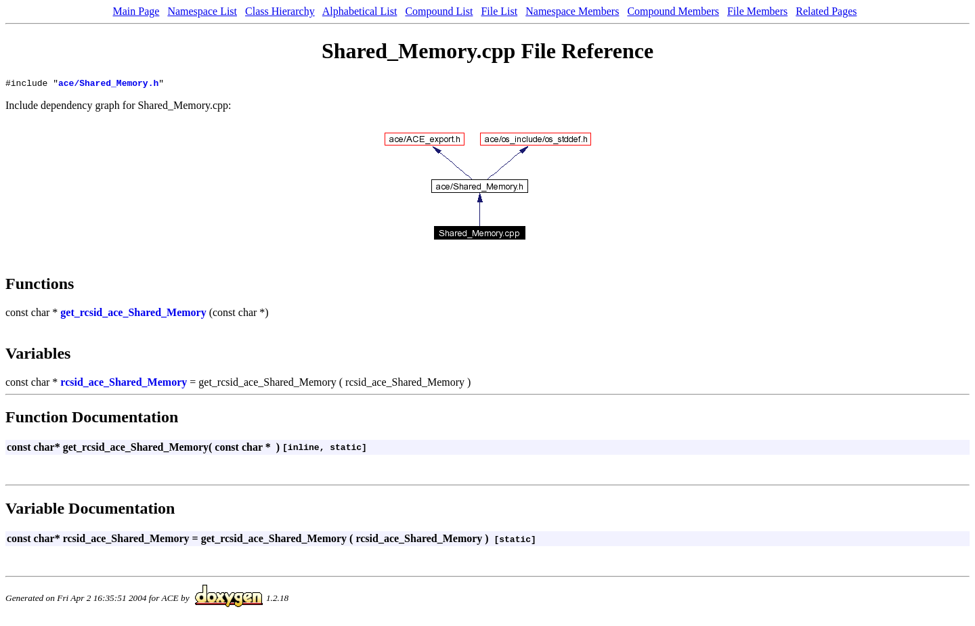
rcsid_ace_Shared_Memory (123, 384)
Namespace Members (572, 11)
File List (499, 11)
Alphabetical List (359, 11)
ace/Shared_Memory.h (108, 85)
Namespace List (202, 11)
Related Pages (826, 11)
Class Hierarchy (280, 11)
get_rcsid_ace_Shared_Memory (133, 314)
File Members (757, 11)
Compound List (439, 11)
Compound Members (673, 11)
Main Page (136, 11)
